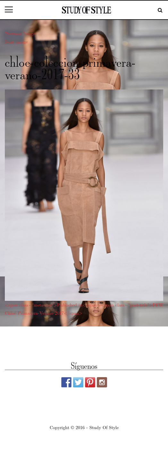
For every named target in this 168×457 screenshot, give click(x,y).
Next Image (16, 41)
